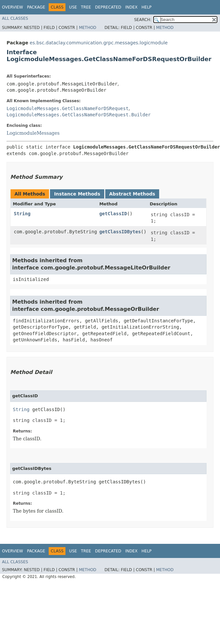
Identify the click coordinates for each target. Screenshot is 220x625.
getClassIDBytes (120, 231)
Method (87, 27)
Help (146, 7)
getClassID (113, 213)
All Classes (15, 18)
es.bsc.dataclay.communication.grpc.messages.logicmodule (99, 42)
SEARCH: (143, 19)
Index (131, 7)
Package (36, 7)
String (22, 213)
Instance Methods (77, 194)
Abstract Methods (132, 194)
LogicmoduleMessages (33, 133)
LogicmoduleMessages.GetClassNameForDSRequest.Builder (79, 114)
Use (73, 7)
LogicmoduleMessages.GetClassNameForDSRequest (68, 108)
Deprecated (108, 7)
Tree (86, 7)
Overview (12, 7)
